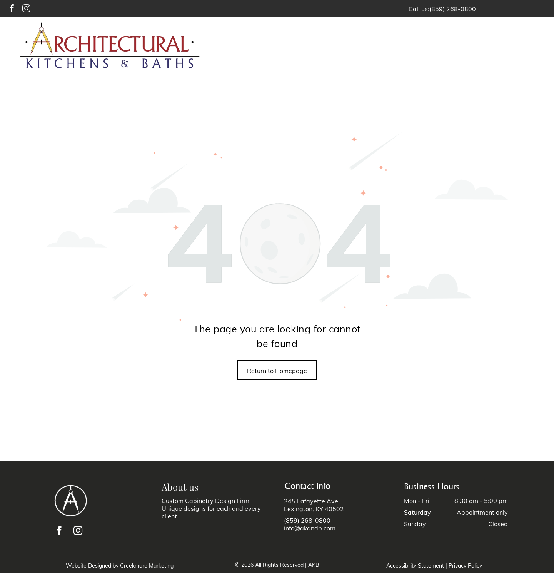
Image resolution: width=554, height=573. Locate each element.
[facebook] (12, 9)
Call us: (419, 9)
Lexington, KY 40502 (314, 509)
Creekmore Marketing (147, 565)
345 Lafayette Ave (311, 501)
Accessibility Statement (415, 565)
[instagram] (26, 9)
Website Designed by (92, 565)
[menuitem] (306, 46)
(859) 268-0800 (452, 9)
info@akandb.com (309, 528)
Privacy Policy (465, 565)
